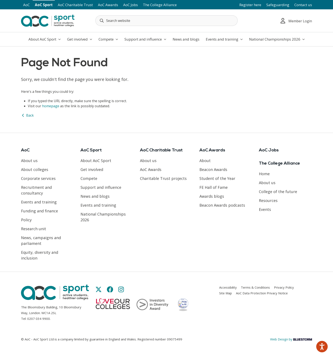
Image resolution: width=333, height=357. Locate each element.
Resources (268, 200)
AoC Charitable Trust (75, 4)
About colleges (34, 169)
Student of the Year (217, 178)
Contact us (303, 4)
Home (264, 173)
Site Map (225, 293)
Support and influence (145, 39)
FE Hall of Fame (213, 187)
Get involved (79, 39)
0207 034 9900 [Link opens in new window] (38, 318)
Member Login (296, 20)
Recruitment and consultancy (36, 190)
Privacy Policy (284, 287)
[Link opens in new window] (98, 289)
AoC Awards (108, 4)
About (205, 160)
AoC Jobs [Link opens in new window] (130, 4)
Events (265, 209)
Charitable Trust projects (163, 178)
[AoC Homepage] (48, 20)
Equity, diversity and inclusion (39, 255)
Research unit (33, 228)
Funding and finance (39, 210)
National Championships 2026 (277, 39)
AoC (26, 4)
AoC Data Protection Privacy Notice (262, 293)
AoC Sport (44, 4)
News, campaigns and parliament (41, 240)
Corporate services (38, 178)
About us (29, 160)
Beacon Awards (213, 169)
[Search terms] (166, 20)
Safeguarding (277, 4)
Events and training (224, 39)
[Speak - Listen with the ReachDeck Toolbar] (322, 346)
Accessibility (228, 287)
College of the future (278, 191)
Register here (250, 4)
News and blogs (186, 39)
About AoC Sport (44, 39)
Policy (26, 219)
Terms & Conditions (255, 287)
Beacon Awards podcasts (222, 205)
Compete (108, 39)
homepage (50, 106)
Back (27, 115)
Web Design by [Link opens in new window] (291, 339)
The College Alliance (160, 4)
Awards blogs (211, 196)
